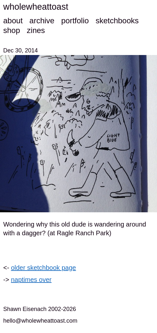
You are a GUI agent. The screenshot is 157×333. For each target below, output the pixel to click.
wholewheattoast (35, 7)
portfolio (75, 20)
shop (11, 30)
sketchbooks (117, 20)
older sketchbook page (43, 267)
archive (41, 20)
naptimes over (31, 279)
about (13, 20)
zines (36, 30)
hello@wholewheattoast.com (40, 320)
